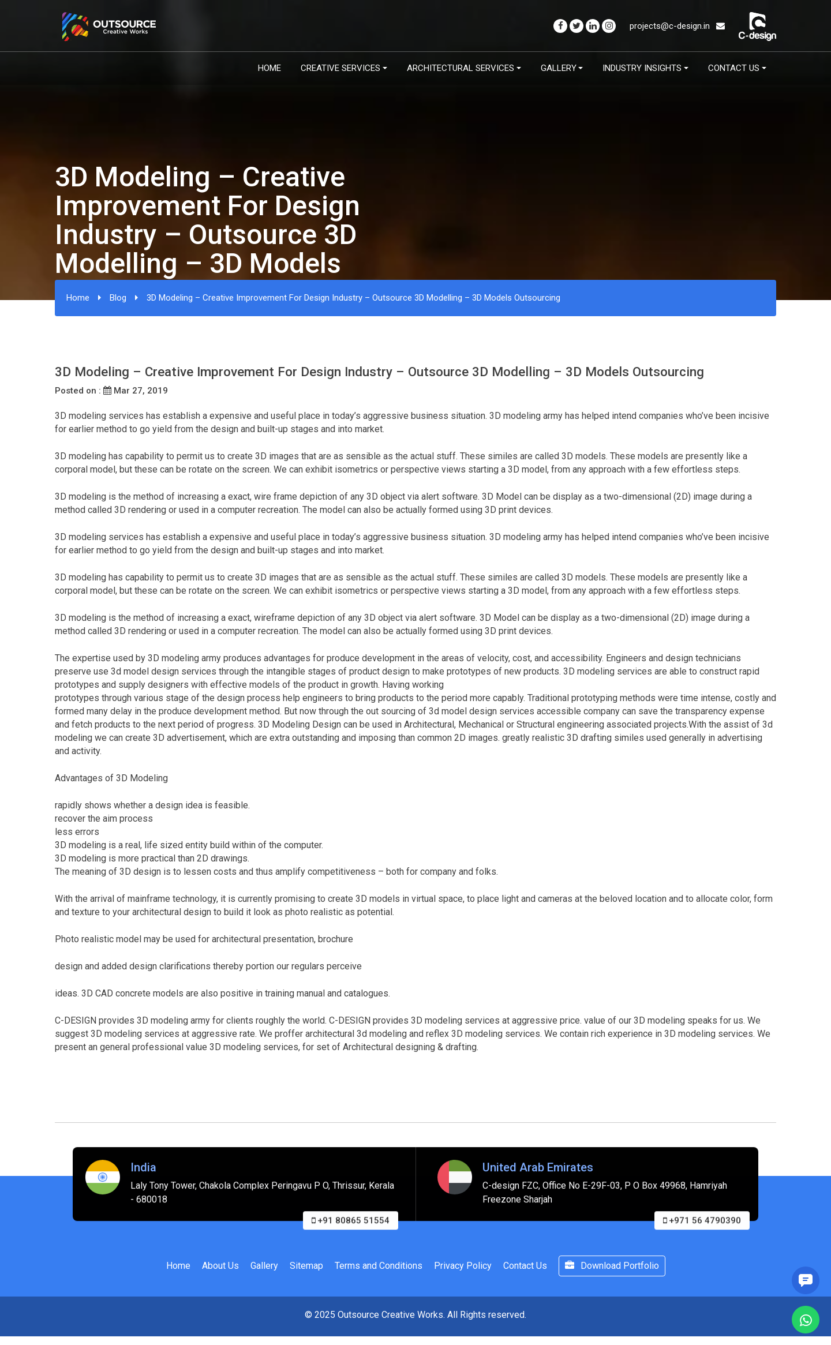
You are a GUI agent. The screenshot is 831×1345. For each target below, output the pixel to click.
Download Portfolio (612, 1265)
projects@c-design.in (677, 26)
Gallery (559, 68)
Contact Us (733, 68)
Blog (118, 298)
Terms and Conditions (378, 1265)
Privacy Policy (463, 1265)
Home (269, 68)
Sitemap (306, 1265)
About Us (220, 1265)
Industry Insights (642, 68)
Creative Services (340, 68)
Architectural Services (460, 68)
